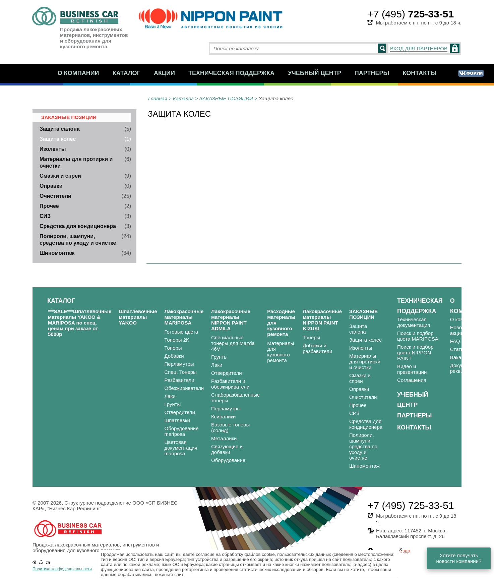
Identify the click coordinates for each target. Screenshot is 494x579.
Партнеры (372, 73)
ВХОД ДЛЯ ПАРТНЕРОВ (418, 48)
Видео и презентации (412, 369)
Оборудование (228, 460)
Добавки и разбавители (317, 348)
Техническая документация (413, 322)
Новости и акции (462, 330)
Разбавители (179, 380)
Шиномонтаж (57, 253)
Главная (157, 98)
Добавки (174, 356)
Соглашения (411, 380)
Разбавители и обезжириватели (230, 384)
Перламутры (179, 364)
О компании (78, 73)
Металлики (224, 438)
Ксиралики (223, 416)
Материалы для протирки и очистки (364, 361)
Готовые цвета (181, 332)
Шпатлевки (177, 420)
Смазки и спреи (60, 176)
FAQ (455, 341)
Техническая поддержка (231, 73)
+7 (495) (410, 13)
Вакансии (461, 357)
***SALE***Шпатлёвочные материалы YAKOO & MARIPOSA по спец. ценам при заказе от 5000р (79, 322)
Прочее (49, 206)
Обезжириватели (184, 388)
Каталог (126, 73)
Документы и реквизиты (465, 368)
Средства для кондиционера (78, 226)
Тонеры (173, 348)
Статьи (458, 349)
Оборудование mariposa (182, 431)
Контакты (419, 73)
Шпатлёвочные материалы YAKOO (138, 317)
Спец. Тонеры (181, 372)
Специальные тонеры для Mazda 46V (233, 343)
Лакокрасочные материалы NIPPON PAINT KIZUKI (322, 319)
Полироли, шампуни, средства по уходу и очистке (363, 446)
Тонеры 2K (177, 340)
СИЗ (45, 216)
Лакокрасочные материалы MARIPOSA (184, 317)
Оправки (51, 186)
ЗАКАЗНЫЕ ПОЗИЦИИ (226, 98)
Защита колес (58, 139)
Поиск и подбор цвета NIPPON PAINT (415, 352)
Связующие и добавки (227, 449)
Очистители (55, 196)
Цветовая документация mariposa (181, 447)
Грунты (173, 404)
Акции (164, 73)
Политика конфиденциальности (62, 569)
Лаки (170, 396)
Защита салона (60, 129)
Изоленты (53, 149)
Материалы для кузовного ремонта (280, 351)
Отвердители (180, 412)
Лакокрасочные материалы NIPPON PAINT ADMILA (230, 319)
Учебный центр (314, 73)
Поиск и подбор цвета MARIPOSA (417, 336)
